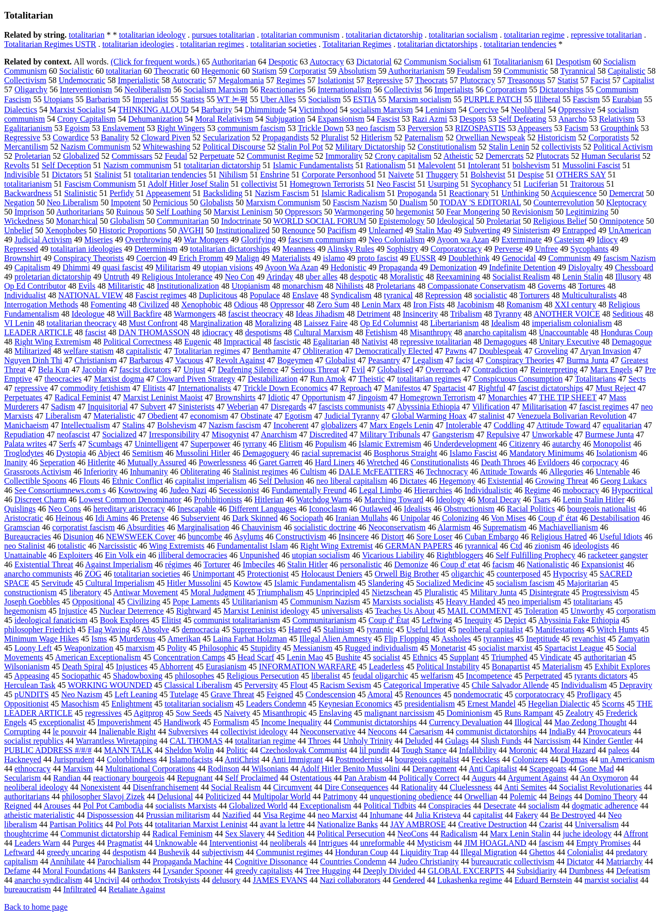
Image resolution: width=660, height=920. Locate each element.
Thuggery (442, 174)
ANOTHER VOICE (567, 313)
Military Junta (493, 592)
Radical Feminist (83, 397)
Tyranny (507, 313)
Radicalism (458, 833)
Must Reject (616, 388)
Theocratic (171, 71)
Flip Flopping (407, 638)
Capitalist (638, 80)
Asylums (248, 536)
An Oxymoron (604, 778)
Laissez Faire (326, 323)
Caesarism (426, 731)
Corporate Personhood (339, 174)
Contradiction (495, 369)
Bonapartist (511, 666)
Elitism (291, 443)
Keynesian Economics (355, 703)
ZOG (93, 573)
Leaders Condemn (276, 703)
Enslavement (123, 128)
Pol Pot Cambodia (113, 805)
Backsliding (222, 193)
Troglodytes (24, 453)
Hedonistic (348, 267)
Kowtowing (137, 490)
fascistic (287, 341)
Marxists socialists (403, 601)
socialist (386, 657)
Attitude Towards (508, 471)
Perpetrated (543, 675)
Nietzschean (392, 592)
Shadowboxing (137, 675)
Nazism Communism (95, 146)
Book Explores (125, 620)
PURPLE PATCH (493, 99)
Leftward (19, 852)
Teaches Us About (405, 610)
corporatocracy (540, 694)
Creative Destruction (492, 824)
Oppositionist (26, 703)
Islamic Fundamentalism (315, 583)
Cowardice (70, 137)
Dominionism (469, 713)
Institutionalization (188, 286)
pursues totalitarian (223, 34)
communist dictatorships (496, 731)
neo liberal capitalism (351, 481)
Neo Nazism (82, 694)
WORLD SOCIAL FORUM (320, 221)
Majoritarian (587, 583)
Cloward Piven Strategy (196, 378)
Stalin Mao (433, 230)
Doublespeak (500, 351)
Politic (237, 750)
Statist (567, 80)
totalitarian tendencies (520, 44)
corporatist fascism (83, 527)
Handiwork (182, 722)
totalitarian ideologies (138, 44)
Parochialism (118, 861)
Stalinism (338, 629)
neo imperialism (534, 601)
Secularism (22, 778)
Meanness (298, 248)
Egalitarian (331, 341)
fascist (95, 332)
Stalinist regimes (260, 471)
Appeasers (535, 128)
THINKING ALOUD (153, 109)
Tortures (591, 286)
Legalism (427, 360)
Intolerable (463, 425)
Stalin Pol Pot (300, 146)
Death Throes (503, 462)
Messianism (312, 648)
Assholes (456, 638)
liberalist (325, 675)
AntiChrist (242, 759)
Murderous (137, 638)
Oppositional (93, 601)
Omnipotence (621, 221)
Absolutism (357, 71)
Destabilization (273, 378)
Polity (177, 648)
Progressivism (605, 592)
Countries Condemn (353, 861)
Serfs (67, 443)
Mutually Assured (156, 462)
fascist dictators (145, 369)
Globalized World (258, 805)
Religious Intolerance (177, 276)
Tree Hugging (328, 870)
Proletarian (32, 156)
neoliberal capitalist (490, 629)
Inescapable (197, 508)
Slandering (386, 583)
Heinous (69, 518)
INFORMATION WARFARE (307, 666)
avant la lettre (282, 824)
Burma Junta (587, 360)
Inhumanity (149, 471)
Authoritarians (80, 211)
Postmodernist (359, 759)
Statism (264, 71)
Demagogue (631, 341)
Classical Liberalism (198, 685)
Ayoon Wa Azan (291, 267)
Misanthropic (284, 713)
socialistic (490, 295)
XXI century (575, 304)
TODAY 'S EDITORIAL (480, 202)
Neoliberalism (147, 89)
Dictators (67, 174)
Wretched (383, 462)
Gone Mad (596, 768)
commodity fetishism (95, 388)
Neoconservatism (396, 527)
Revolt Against (240, 360)
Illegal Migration (488, 852)
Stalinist (107, 174)
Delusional (175, 796)
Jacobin (94, 369)
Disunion (78, 536)
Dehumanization (155, 118)
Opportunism (323, 397)
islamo (334, 258)
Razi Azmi (429, 118)
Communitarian (182, 221)
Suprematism (504, 527)
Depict (515, 620)
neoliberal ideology (36, 787)
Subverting (482, 230)
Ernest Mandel (491, 703)
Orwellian (481, 796)
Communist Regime (280, 156)
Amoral (380, 694)
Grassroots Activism (37, 471)
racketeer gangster (618, 555)
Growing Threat (561, 481)
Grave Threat (232, 694)
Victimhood (318, 109)
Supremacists (254, 629)
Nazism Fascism (282, 193)
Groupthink (620, 128)
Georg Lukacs (623, 481)
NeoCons (413, 833)
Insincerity (420, 313)
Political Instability (448, 666)
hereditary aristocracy (129, 508)
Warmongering (359, 211)
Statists (192, 99)
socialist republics (33, 740)
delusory (226, 880)
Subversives (188, 731)
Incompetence (489, 675)
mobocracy (581, 490)
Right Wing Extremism (52, 341)
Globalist (340, 360)
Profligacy (594, 694)
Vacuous (189, 360)
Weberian (242, 406)
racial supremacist (331, 453)
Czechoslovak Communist (303, 750)
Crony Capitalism (86, 118)
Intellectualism (85, 425)
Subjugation (285, 118)
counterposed (518, 573)
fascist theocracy (255, 313)
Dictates (413, 481)
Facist (600, 80)
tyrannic (380, 629)
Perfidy (121, 193)
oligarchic (467, 573)
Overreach (442, 369)
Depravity (635, 685)
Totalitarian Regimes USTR (50, 44)
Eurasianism (226, 666)
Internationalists (204, 388)
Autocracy (326, 61)
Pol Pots (129, 824)
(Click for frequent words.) (155, 61)
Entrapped (579, 230)
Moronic (523, 750)
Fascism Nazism (360, 202)
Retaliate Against (137, 889)
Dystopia (71, 453)
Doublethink (468, 258)
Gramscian (22, 527)
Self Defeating (523, 118)
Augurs (483, 778)
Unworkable (552, 434)
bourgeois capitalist (427, 759)
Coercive (484, 109)
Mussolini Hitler (203, 453)
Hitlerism (376, 137)
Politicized (222, 796)
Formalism (231, 722)
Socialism (324, 99)
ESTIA (364, 99)
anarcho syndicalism (48, 880)
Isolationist (336, 80)
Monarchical (77, 221)
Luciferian (540, 183)
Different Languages (262, 508)
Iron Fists (428, 304)
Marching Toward (394, 499)
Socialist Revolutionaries (600, 787)
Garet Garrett (281, 462)
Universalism (597, 824)
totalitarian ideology (152, 34)
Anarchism (279, 434)
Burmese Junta (609, 434)
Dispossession (110, 815)
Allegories (566, 471)
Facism (576, 128)
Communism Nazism (325, 601)
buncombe (205, 536)
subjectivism (223, 852)
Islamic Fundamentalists (313, 165)
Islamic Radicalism (353, 193)
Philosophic (218, 648)
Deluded (419, 740)
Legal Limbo (380, 490)
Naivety (237, 713)
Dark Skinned (254, 518)
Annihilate (67, 861)
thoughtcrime (26, 833)
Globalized (81, 156)
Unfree (546, 248)
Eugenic (197, 341)
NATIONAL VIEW (90, 295)
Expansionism (341, 118)
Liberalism (63, 416)
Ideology (450, 499)
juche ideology (587, 833)
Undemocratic (82, 80)
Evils (86, 286)
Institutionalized (243, 230)
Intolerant (484, 165)
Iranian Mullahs (362, 518)
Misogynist (230, 434)
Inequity (478, 620)
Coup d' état (558, 518)
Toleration (541, 610)
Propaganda (398, 267)
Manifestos (402, 388)
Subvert (153, 406)
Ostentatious (311, 778)
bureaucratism (27, 889)
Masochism (80, 703)
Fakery (526, 815)
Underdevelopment (465, 443)
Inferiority (101, 471)
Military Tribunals (390, 434)
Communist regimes (289, 852)
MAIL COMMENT (479, 610)
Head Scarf (255, 657)
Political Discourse (234, 146)
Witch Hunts (617, 629)
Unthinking (520, 193)
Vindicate (555, 657)
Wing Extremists (176, 545)
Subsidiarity (536, 870)
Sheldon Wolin (189, 750)
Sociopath (306, 518)
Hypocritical (632, 490)
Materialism (562, 666)
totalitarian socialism (463, 34)
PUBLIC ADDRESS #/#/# (48, 750)
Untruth (116, 276)
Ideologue (88, 313)
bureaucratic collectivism (512, 861)
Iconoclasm (328, 508)
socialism (544, 805)
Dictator (580, 861)
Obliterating (200, 471)
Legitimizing (587, 211)
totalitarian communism (300, 34)
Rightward (193, 610)
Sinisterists (196, 406)
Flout (299, 685)
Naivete (401, 174)
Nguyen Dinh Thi (33, 360)
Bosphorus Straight (405, 453)
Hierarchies (433, 490)
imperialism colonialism (572, 323)
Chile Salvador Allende (510, 685)
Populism (330, 443)
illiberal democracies (192, 555)
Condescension (331, 694)
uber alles (322, 276)
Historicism (557, 137)
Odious (246, 304)
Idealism (505, 323)
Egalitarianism (28, 128)
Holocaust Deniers (331, 573)
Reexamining (458, 276)
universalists (341, 610)
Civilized (154, 304)
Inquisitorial (108, 406)
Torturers (534, 295)
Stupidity (266, 648)
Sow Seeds (194, 713)
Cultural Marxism (323, 332)
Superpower (210, 443)
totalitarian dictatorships (437, 44)
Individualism (584, 685)
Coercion (151, 258)
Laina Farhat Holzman (250, 638)
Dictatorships (561, 89)
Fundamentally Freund (309, 490)
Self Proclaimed (251, 778)
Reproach (356, 388)
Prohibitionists (218, 499)
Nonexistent (100, 787)
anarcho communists (38, 573)
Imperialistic (138, 80)
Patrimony (340, 796)
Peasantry (384, 360)
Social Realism (235, 787)
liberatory (85, 592)
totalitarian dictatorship (384, 34)
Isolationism (616, 453)
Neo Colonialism (397, 239)
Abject (109, 453)
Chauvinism (262, 527)
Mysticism (434, 843)
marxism (140, 648)
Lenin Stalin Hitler (593, 499)
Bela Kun (54, 369)
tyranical (398, 295)
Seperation (57, 462)
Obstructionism (468, 508)
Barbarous (146, 360)
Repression (443, 295)
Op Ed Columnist (389, 323)
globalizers (339, 425)
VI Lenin (19, 323)
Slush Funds (501, 740)
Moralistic (407, 276)
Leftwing (437, 620)
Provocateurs (609, 731)
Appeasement (168, 193)
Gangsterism (453, 434)
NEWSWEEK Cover (140, 536)
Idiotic (279, 397)
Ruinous (129, 211)
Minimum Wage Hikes (41, 638)
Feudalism (474, 71)
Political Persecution (351, 833)
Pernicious (170, 202)
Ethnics (424, 657)
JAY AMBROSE (418, 824)
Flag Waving (109, 629)
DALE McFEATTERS (376, 471)
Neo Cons (64, 508)
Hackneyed (22, 759)
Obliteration (322, 351)
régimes (178, 564)
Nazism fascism (234, 425)
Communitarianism (324, 620)
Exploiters (76, 555)
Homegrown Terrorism (438, 397)
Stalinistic (80, 193)
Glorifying (258, 239)
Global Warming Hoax (429, 416)
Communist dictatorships (375, 722)
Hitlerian (269, 499)
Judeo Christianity (429, 861)
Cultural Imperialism (120, 583)
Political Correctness (137, 341)
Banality (115, 137)
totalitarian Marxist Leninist (201, 824)
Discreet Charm (40, 499)
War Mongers (206, 239)
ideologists (590, 545)
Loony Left (33, 648)
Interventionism (86, 89)
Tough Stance (424, 750)
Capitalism (32, 267)
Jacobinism (475, 304)
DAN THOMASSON (154, 332)
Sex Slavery (245, 833)
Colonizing (460, 518)
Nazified (236, 815)
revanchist (589, 638)
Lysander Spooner (193, 870)
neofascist (73, 434)
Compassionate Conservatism (476, 286)
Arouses (56, 805)
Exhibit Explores (622, 666)
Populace (265, 295)
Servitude (57, 583)
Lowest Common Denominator (130, 499)
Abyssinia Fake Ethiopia (578, 620)
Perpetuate (217, 156)
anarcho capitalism (495, 332)
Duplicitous (218, 295)
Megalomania (241, 80)
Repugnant (194, 778)
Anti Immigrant (297, 759)
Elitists (153, 388)
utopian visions (228, 267)
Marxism (78, 768)
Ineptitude (542, 638)
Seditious (628, 313)
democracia (201, 629)
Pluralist (335, 137)
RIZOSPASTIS (480, 128)
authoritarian (605, 657)
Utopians (58, 99)
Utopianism (251, 286)
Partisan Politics (76, 824)
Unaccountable (563, 332)
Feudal (176, 156)
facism (503, 564)
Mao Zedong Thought (590, 722)
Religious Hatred (559, 536)
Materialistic (114, 416)
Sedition (290, 833)
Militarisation (544, 406)
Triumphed (509, 657)
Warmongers (195, 313)
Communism (569, 258)
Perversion (424, 128)
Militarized (32, 351)
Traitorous (587, 183)
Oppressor (287, 304)
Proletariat (503, 221)
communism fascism (252, 128)
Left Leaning (135, 694)
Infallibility (478, 750)
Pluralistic (441, 592)
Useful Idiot (426, 629)
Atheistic (458, 156)
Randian (66, 778)
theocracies (62, 378)
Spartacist (449, 388)
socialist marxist (505, 648)
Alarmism (454, 527)
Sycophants (589, 248)
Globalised (395, 369)
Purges (84, 843)
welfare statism (88, 351)
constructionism (30, 592)
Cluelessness (471, 787)
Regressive (22, 137)
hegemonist (415, 211)
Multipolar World (282, 796)
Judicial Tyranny (352, 416)
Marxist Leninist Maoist (163, 397)
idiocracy (217, 332)
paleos (618, 750)
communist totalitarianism (237, 620)
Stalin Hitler (307, 564)
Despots (472, 118)
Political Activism (623, 146)
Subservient (200, 518)
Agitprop (148, 713)
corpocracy (600, 462)
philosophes (194, 675)
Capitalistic (627, 71)
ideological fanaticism (51, 620)
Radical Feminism (183, 833)
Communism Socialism (442, 61)
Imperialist (150, 99)
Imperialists (454, 89)
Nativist (374, 341)
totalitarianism (28, 183)
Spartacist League (573, 648)
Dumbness (586, 870)
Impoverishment (124, 722)
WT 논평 (232, 99)
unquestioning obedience (411, 796)
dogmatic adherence (605, 805)
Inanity (15, 462)
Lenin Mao (305, 657)
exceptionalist (62, 722)
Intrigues (333, 843)
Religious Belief (560, 221)
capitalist (488, 815)
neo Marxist (337, 815)
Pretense (154, 518)
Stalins (133, 425)
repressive (31, 388)
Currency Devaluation (465, 722)
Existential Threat (43, 564)
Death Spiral (82, 666)
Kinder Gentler (608, 740)
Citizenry (524, 443)
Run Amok (328, 378)
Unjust (194, 369)
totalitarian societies (283, 44)
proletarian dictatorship (52, 276)
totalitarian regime (534, 34)
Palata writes (25, 443)
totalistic (72, 545)
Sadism (63, 406)
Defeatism (633, 870)
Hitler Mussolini (194, 583)
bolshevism (531, 165)
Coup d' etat (460, 564)
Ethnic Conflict (137, 481)
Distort (392, 536)
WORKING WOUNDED (110, 685)
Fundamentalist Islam (252, 545)
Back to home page (36, 906)
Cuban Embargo (491, 536)
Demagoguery (265, 453)
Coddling (509, 425)
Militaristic (126, 286)
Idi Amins (111, 518)
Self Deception (66, 165)
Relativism (617, 118)
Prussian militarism (178, 815)
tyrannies (499, 638)
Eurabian (627, 99)
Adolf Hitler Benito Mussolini (350, 768)
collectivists (561, 146)
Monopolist (612, 443)
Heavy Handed (471, 601)
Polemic (523, 796)
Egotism (298, 416)
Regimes (290, 80)
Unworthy (587, 610)
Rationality (419, 787)
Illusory (628, 276)
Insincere (353, 536)
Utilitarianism (255, 601)
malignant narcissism (400, 713)
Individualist (25, 295)
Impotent (126, 202)
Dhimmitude (265, 109)
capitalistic (143, 351)
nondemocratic (478, 694)
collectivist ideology (254, 731)
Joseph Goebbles (32, 601)
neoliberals (288, 843)
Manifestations (559, 629)
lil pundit (374, 750)
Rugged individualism (381, 648)
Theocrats (431, 80)
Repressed (21, 248)
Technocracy (447, 471)
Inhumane (386, 815)
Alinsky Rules (350, 248)
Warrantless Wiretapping (116, 740)
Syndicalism (351, 295)
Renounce (298, 230)
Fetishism (382, 332)
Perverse (508, 248)
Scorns (613, 703)
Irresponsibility (174, 434)
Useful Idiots (620, 536)
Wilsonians (270, 768)
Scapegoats (548, 768)
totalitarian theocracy (81, 323)
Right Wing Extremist (337, 545)
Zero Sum (333, 304)
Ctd (516, 545)
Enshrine (274, 174)
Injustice (73, 610)
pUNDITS (31, 694)
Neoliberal (528, 109)
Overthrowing (148, 239)
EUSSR (423, 258)
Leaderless (386, 666)
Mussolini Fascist (591, 165)
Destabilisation (614, 518)
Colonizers (530, 759)
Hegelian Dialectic (559, 703)
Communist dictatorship (100, 833)
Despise (531, 174)
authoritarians (27, 796)
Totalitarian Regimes (357, 44)
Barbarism (103, 99)
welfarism (436, 675)
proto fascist (377, 258)
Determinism (156, 248)
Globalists (217, 202)
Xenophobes (66, 230)
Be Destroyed (573, 815)
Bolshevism (176, 425)
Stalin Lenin (509, 146)
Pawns (456, 351)
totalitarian (86, 34)
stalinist (492, 416)
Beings (560, 796)
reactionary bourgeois (128, 778)
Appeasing (31, 675)
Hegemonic (221, 71)
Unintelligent (156, 443)
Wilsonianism (27, 666)
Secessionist (239, 490)
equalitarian (622, 425)
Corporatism (506, 89)
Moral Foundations (74, 870)
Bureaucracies (27, 536)
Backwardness (28, 193)
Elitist (171, 620)
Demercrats (505, 156)
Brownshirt (22, 258)
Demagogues (505, 341)
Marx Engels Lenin (402, 425)
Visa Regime (284, 815)
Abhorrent (176, 666)
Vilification (490, 406)
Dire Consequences (356, 787)
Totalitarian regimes (207, 351)
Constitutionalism (447, 146)
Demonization (453, 267)
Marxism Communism (283, 202)
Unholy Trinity (368, 740)
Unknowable (176, 843)
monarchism (303, 286)
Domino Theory (610, 796)
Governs (552, 286)
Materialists (291, 258)
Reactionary (469, 193)
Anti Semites (525, 787)
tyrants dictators (601, 675)
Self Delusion (281, 481)
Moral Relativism (224, 118)
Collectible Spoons (35, 481)
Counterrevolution (563, 202)
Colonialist (585, 852)
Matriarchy (624, 861)
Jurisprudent (74, 759)
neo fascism (375, 128)
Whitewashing (166, 146)
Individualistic (488, 490)
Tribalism (466, 313)
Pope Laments (196, 601)
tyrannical (481, 545)
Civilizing (143, 601)
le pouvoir (69, 731)
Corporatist (307, 71)
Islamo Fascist (473, 453)
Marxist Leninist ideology (266, 610)
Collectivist (403, 89)
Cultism (313, 471)
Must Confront (153, 323)
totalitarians (593, 601)
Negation (19, 202)
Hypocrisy (570, 573)
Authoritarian (233, 61)
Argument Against (537, 778)
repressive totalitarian (606, 34)
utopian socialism (321, 555)
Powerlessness (222, 462)
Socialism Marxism (216, 89)
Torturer (216, 564)
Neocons (382, 731)
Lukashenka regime (469, 880)
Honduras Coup (627, 332)
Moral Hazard (573, 750)
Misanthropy (431, 332)
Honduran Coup (361, 852)
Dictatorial (373, 61)
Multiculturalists (589, 295)
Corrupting (22, 731)
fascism (551, 843)
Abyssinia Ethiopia (428, 406)
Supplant (464, 657)
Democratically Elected (394, 351)
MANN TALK (128, 750)
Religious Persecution (263, 675)
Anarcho (572, 118)
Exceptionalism (326, 805)
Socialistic (76, 71)
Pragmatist (124, 843)
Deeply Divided (389, 870)
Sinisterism (531, 230)
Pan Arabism (365, 778)
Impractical (242, 341)
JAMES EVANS (280, 880)
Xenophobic (202, 304)
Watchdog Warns (324, 499)
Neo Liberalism (72, 202)
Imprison (29, 211)
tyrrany (255, 443)
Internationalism (345, 89)
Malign (247, 258)
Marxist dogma (119, 378)
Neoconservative (328, 731)
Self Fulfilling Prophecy (535, 555)
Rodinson (223, 768)
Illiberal (547, 99)
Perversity (261, 685)
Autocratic (188, 80)
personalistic (361, 564)
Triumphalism (280, 592)
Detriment (373, 313)
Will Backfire (139, 313)
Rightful (491, 388)
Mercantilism (26, 146)
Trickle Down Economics (285, 388)
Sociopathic (81, 675)
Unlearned (386, 230)
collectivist (259, 183)
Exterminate (521, 239)
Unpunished (259, 555)
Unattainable (25, 555)
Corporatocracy (456, 248)
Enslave (305, 295)
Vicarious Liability (393, 555)
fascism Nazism (629, 258)
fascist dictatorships (550, 388)
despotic (363, 276)
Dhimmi (76, 267)
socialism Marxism (381, 109)
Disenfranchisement (166, 787)
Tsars (542, 499)
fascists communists (352, 406)
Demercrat (626, 193)
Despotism (573, 61)
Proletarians (395, 286)
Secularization (226, 137)
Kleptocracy (626, 202)
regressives (103, 713)
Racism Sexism (345, 685)
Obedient (162, 416)
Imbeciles (259, 564)
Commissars (131, 156)
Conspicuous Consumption (518, 378)
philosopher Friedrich (39, 629)
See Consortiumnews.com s (60, 490)
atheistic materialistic (39, 815)
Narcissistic (117, 545)
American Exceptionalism (98, 657)
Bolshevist (487, 174)
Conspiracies (449, 805)
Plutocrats (552, 156)
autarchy (566, 443)
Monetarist (448, 648)
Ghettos (542, 852)
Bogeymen (295, 360)
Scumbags (105, 443)
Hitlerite (101, 462)
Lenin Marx (381, 304)
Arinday (279, 276)
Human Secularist (610, 156)
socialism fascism (525, 583)
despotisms (263, 332)
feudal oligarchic (380, 675)
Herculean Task (29, 685)
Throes (319, 740)
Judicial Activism (43, 239)
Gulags (456, 740)
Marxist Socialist (78, 109)
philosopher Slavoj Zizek (103, 796)
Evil (358, 369)
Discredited (328, 434)
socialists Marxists (186, 805)
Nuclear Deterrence (132, 610)
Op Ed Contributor (35, 286)
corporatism (635, 610)
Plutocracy (477, 80)
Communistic (526, 71)
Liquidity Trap (424, 852)
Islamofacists (190, 759)
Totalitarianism (518, 61)
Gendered (409, 880)
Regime (537, 490)
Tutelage (184, 694)
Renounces (423, 694)
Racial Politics (531, 508)
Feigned (280, 694)
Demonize (411, 564)
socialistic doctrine (325, 527)
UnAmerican (629, 230)
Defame (17, 870)
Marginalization (216, 323)
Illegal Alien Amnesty (336, 638)
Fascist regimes (160, 295)
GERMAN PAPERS (419, 545)
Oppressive (576, 109)
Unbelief (18, 230)
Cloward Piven (166, 137)
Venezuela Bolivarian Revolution (571, 416)
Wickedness (24, 221)
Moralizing (273, 323)
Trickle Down (320, 128)
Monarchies (507, 397)
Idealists (417, 508)
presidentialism (429, 703)
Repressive (385, 80)
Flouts (89, 481)
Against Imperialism (119, 564)
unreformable (382, 843)
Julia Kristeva (437, 815)
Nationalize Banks (347, 824)
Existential (505, 481)
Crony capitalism (403, 156)
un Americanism (627, 759)
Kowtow (248, 583)
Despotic (283, 61)
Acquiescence (574, 193)
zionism (548, 545)
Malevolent (437, 165)
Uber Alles (278, 99)
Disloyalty (585, 267)
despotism (129, 852)
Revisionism (532, 211)
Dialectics (20, 109)
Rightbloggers (459, 555)
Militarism (172, 267)
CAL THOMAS (196, 740)
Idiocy (607, 239)
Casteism (569, 239)
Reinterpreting (554, 369)
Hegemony (457, 481)
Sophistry (402, 248)
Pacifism (341, 230)
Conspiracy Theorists (89, 258)
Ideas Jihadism (319, 313)
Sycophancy (491, 183)
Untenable (613, 471)
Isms (99, 638)
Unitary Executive (569, 341)
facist (464, 360)
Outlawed (375, 508)
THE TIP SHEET (568, 397)
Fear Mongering (473, 211)
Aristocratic (23, 518)
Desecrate (500, 805)
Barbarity (216, 109)
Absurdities (146, 527)
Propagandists (285, 137)
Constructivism (301, 536)
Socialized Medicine (450, 583)
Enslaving (335, 713)
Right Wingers (181, 128)
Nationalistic (547, 564)
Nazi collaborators (350, 880)
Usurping (443, 183)
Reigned (17, 805)
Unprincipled (337, 592)
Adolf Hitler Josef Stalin (188, 183)
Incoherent (290, 425)
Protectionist (268, 573)
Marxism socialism (419, 99)
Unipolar (415, 518)
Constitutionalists (440, 462)
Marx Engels (611, 369)
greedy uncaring (74, 852)
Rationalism (385, 165)
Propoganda (417, 193)
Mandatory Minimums (546, 453)
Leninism (440, 109)
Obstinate (256, 416)
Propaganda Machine (188, 861)
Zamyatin (634, 638)
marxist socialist (611, 880)
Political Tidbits (390, 805)
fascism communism (322, 239)
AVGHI (190, 230)
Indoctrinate (241, 221)
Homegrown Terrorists (327, 183)
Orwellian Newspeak (490, 137)
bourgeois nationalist (601, 508)
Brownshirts (235, 397)
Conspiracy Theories (520, 360)
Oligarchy (30, 89)
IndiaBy (562, 731)
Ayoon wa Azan (463, 239)
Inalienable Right (127, 731)
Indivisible (21, 174)
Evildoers (553, 462)
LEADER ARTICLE (38, 332)
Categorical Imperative (421, 685)
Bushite (348, 657)
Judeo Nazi (188, 490)
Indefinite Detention (522, 267)
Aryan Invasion (605, 351)
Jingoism (373, 397)
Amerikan (184, 638)
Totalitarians (595, 378)
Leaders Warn (37, 843)
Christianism (96, 360)
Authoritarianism (416, 71)
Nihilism (233, 174)
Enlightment (131, 703)
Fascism (586, 99)
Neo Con (239, 276)
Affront (635, 833)
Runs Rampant (528, 713)
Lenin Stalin (583, 276)
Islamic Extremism (390, 443)
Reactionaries (282, 89)
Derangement (434, 768)
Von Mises (508, 518)
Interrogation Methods (41, 304)
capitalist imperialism (210, 481)
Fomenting (108, 304)
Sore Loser (434, 536)
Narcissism (552, 740)
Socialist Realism (521, 276)
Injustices (131, 666)
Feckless (485, 759)
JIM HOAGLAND (495, 843)
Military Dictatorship (370, 146)
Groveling (551, 351)
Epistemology (401, 221)
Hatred (299, 629)
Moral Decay (499, 499)
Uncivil (106, 880)
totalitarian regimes (212, 44)
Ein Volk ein (125, 555)
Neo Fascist (396, 183)
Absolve (155, 629)
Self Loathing (179, 211)
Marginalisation (203, 527)
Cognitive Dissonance (271, 861)
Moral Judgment (217, 592)
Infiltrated (79, 889)
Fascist (388, 118)
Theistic (371, 378)
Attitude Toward (563, 425)
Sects (637, 378)
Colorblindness (132, 759)
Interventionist (233, 843)
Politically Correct (429, 778)
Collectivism (25, 80)
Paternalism (423, 137)
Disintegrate (549, 592)
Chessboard (634, 267)
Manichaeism (26, 425)
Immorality (343, 156)
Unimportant (213, 573)
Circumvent (292, 787)
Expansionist (602, 564)
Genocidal (519, 258)
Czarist (550, 824)
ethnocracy (32, 768)
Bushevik (173, 852)
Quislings (20, 508)
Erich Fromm (201, 258)
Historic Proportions (132, 230)
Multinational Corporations (150, 768)
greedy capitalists (264, 870)
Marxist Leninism (242, 211)
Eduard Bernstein (543, 880)
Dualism (413, 202)
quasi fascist (123, 267)
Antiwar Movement (145, 592)
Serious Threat (315, 369)
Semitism (147, 453)
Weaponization (88, 648)
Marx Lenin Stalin (520, 833)
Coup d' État (389, 620)
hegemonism (25, 610)
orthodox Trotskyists (165, 880)
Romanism (524, 304)
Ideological (455, 221)
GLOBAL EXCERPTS (466, 870)
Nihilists (350, 286)
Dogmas (574, 759)
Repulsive (502, 434)
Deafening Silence (248, 369)
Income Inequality (291, 722)
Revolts (16, 165)
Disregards (288, 406)
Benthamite (272, 351)
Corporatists (608, 137)
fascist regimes (604, 406)
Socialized (119, 434)
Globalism (127, 221)
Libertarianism (454, 323)
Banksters (134, 870)
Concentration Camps (189, 657)
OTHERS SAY (581, 174)
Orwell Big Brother (407, 573)
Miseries (99, 239)
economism (209, 416)
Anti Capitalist (493, 768)
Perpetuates (23, 397)
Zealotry (579, 713)
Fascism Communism (100, 183)
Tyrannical (578, 71)
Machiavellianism (568, 527)
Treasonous (526, 80)
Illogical (528, 722)
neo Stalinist (24, 545)
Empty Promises (603, 843)
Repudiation (24, 434)
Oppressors (303, 211)
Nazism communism (137, 165)
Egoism (77, 128)
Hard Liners (335, 462)
